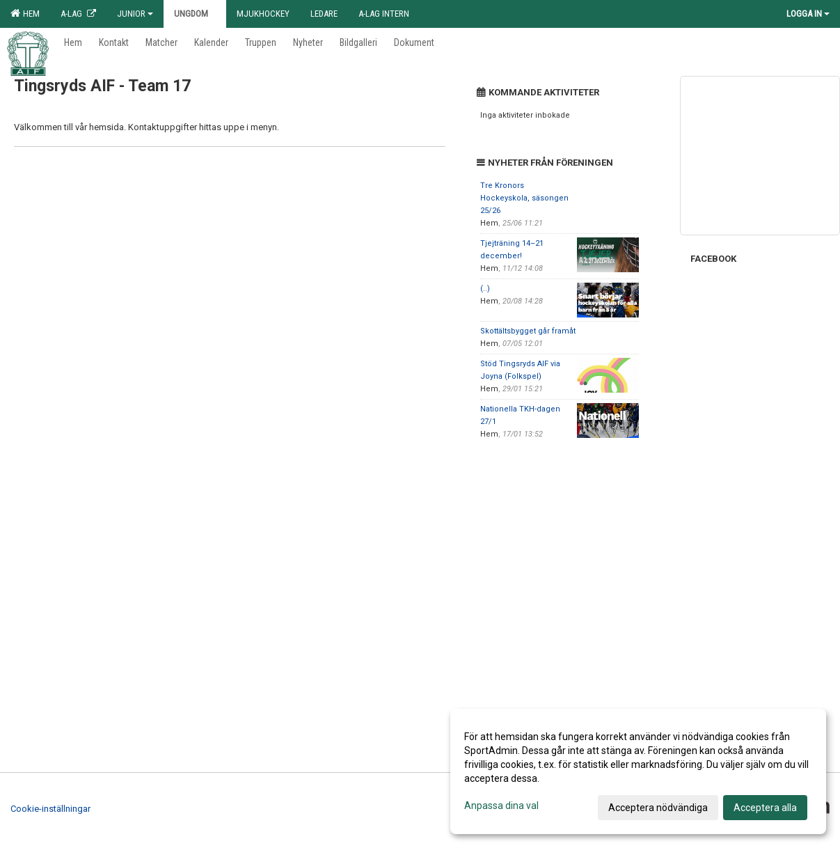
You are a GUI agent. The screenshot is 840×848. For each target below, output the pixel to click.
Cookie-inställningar (50, 808)
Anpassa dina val (501, 805)
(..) (485, 288)
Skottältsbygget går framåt (528, 331)
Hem (25, 13)
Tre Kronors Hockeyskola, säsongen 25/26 (524, 198)
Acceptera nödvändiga (658, 807)
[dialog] (638, 771)
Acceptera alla (765, 807)
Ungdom (195, 13)
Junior (135, 13)
